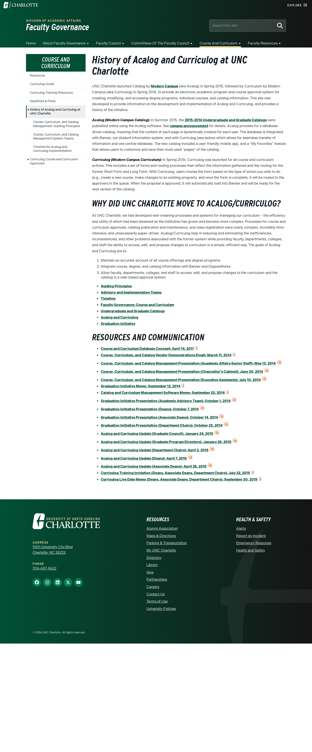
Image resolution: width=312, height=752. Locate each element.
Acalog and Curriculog (119, 317)
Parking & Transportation (166, 543)
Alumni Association (162, 528)
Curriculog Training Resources (51, 93)
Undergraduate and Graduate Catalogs (133, 311)
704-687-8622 (44, 568)
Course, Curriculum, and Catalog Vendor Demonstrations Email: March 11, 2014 (166, 355)
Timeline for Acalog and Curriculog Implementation (52, 149)
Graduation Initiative (118, 324)
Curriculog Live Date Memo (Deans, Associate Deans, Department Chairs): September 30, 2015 (179, 479)
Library (152, 565)
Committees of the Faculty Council (160, 43)
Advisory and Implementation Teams (131, 292)
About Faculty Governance (64, 43)
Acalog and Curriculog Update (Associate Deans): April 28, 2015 (153, 466)
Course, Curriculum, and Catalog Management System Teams (56, 136)
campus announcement (189, 126)
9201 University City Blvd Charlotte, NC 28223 (52, 550)
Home (31, 43)
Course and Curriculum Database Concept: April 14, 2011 (147, 349)
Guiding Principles (116, 286)
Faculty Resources (263, 43)
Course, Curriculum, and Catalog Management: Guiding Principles (56, 124)
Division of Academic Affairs (53, 20)
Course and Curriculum (218, 43)
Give (150, 572)
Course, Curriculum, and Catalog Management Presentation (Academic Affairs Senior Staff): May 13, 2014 (188, 363)
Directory (153, 558)
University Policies (161, 609)
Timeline (108, 299)
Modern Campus (164, 86)
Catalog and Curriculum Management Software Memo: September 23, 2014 (163, 393)
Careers (152, 587)
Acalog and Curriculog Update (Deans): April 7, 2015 (144, 458)
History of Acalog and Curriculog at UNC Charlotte (55, 111)
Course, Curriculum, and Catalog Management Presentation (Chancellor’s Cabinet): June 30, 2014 (182, 372)
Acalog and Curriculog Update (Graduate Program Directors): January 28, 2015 (166, 442)
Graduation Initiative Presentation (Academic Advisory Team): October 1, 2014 (166, 401)
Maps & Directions (161, 536)
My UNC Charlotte (161, 550)
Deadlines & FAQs (42, 101)
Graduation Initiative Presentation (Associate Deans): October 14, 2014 (159, 417)
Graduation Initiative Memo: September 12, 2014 (140, 386)
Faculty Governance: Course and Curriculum (137, 305)
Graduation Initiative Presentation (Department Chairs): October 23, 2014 (162, 425)
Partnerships (156, 579)
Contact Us (155, 594)
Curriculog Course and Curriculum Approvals (54, 161)
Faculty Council (108, 43)
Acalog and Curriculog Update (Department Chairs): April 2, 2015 (154, 450)
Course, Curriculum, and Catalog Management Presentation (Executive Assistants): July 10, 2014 (181, 380)
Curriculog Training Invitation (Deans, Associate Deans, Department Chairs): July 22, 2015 (175, 473)
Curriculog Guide (42, 84)
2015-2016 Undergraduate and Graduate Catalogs (226, 120)
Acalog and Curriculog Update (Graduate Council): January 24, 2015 (157, 434)
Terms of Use (157, 601)
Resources (37, 75)
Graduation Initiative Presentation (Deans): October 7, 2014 (150, 409)
